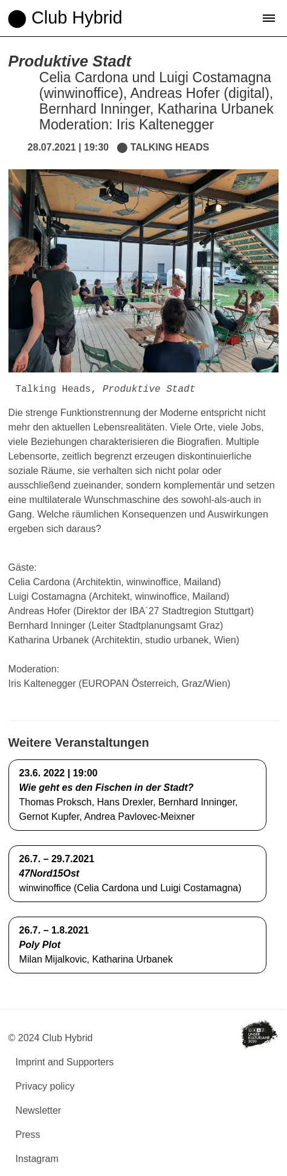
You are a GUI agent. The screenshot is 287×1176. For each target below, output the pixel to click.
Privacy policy (45, 1086)
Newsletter (39, 1110)
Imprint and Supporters (65, 1062)
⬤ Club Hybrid (64, 17)
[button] (269, 18)
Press (28, 1134)
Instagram (37, 1159)
